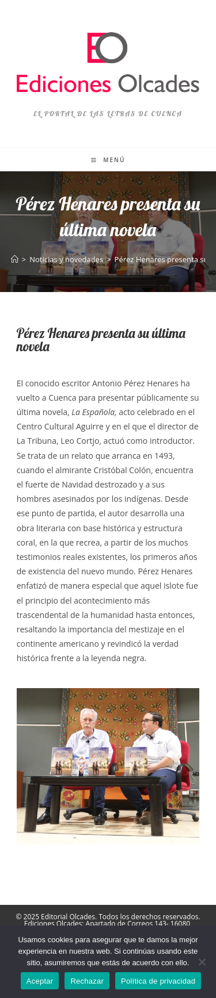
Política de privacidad (158, 981)
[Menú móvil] (108, 160)
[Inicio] (14, 259)
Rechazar (87, 981)
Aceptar (40, 981)
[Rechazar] (201, 962)
